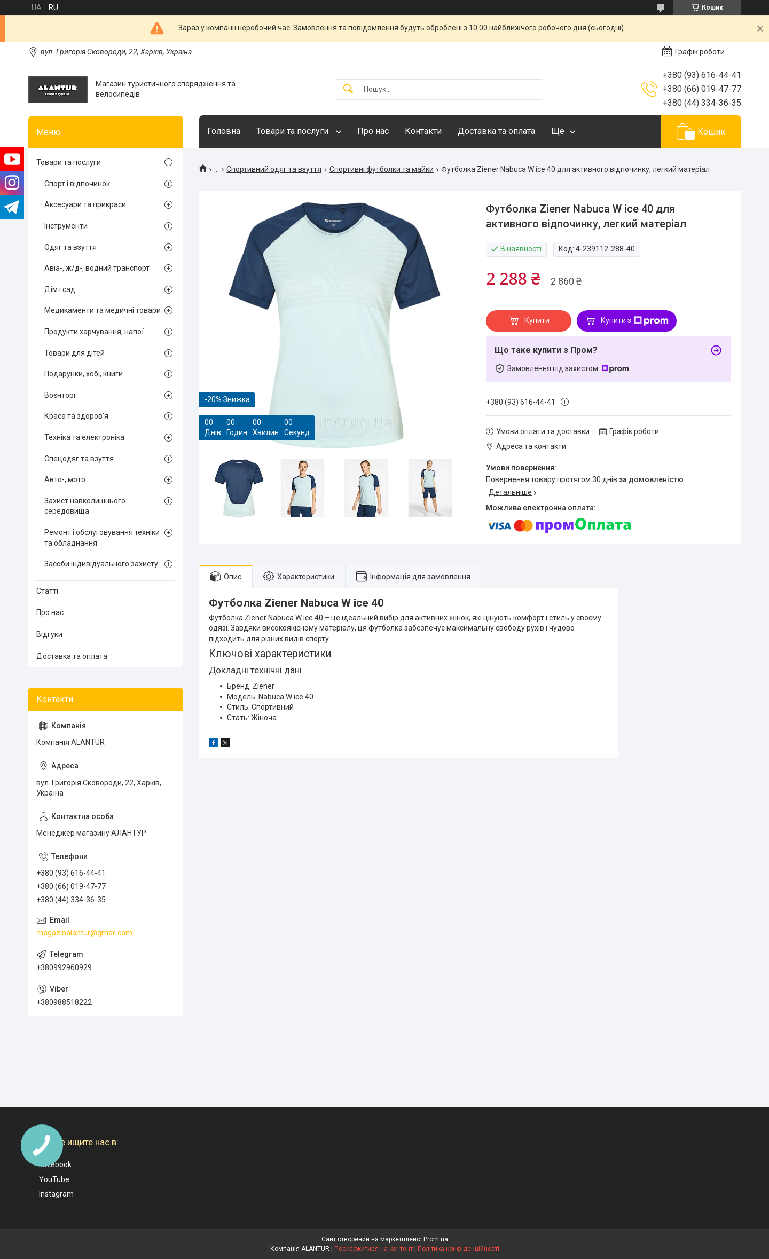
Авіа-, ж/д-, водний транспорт (97, 268)
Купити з (635, 321)
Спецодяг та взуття (79, 458)
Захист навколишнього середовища (84, 506)
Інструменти (66, 226)
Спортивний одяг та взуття (273, 169)
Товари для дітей (74, 353)
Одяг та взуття (70, 247)
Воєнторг (60, 395)
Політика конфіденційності (458, 1249)
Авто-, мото (64, 479)
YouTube (54, 1179)
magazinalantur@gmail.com (84, 932)
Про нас (373, 131)
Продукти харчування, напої (94, 331)
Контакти (423, 131)
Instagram (56, 1194)
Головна (223, 131)
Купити (537, 320)
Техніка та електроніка (84, 437)
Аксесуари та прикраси (85, 204)
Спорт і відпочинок (77, 183)
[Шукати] (348, 89)
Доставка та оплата (496, 131)
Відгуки (49, 634)
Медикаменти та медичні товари (102, 310)
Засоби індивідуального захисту (101, 564)
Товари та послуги (293, 131)
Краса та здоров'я (76, 416)
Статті (47, 591)
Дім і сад (59, 289)
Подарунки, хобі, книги (83, 373)
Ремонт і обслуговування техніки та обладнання (102, 537)
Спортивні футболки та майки (381, 169)
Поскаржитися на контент (373, 1249)
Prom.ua (435, 1239)
